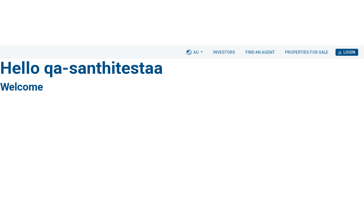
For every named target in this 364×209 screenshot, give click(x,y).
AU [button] (192, 52)
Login (346, 52)
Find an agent (260, 52)
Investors (224, 52)
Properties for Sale (306, 52)
